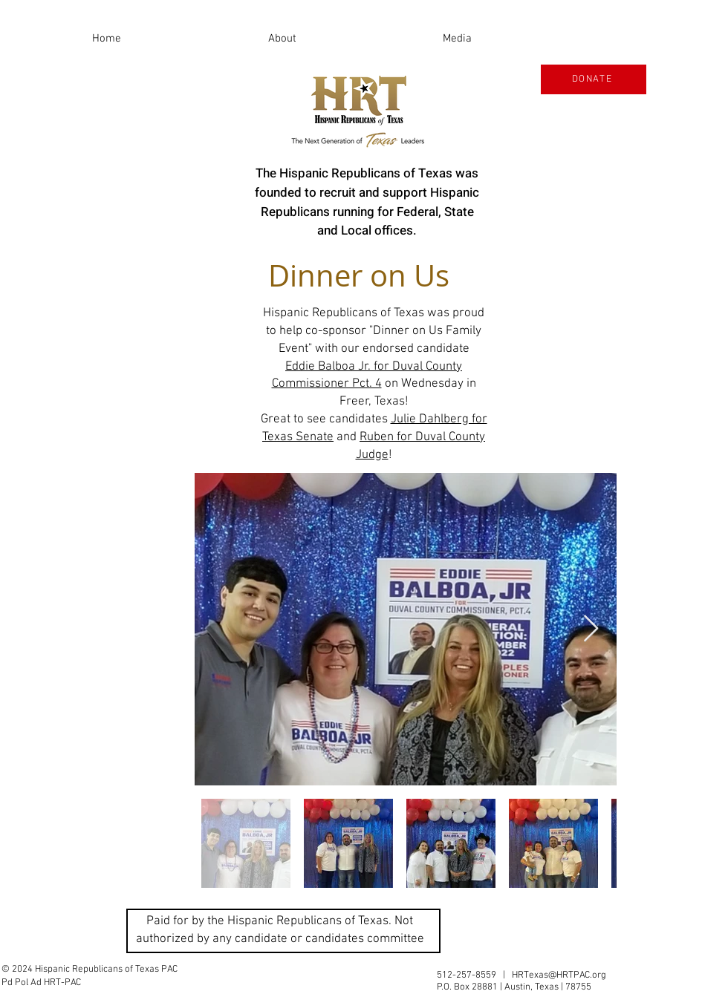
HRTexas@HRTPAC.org (559, 975)
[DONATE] (593, 79)
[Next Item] (590, 629)
